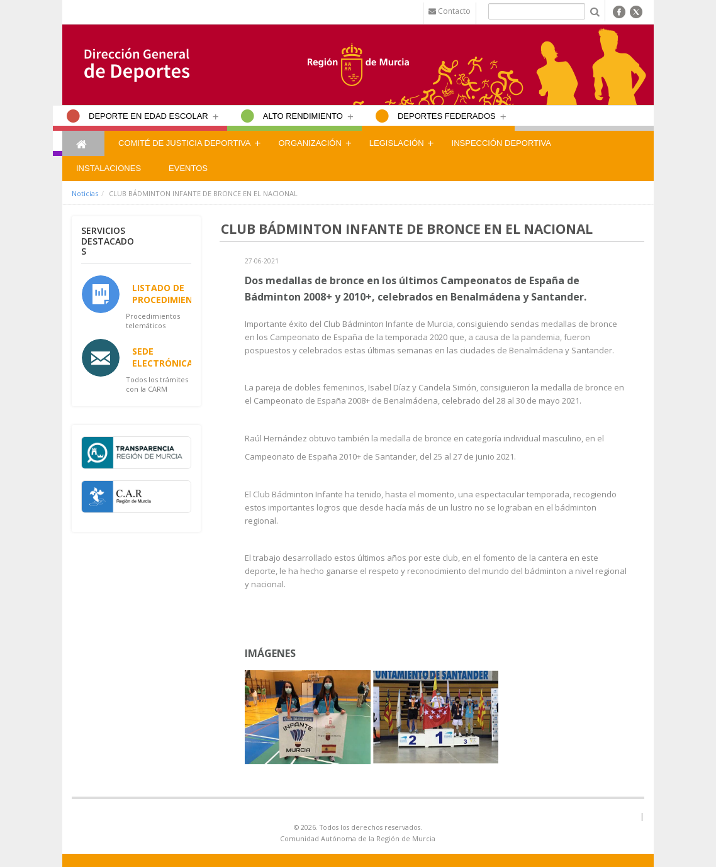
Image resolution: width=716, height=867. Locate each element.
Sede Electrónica (162, 357)
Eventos (188, 168)
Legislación (396, 143)
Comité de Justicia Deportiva (184, 143)
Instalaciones (108, 168)
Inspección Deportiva (501, 143)
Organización (309, 143)
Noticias (85, 193)
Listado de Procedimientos (171, 294)
